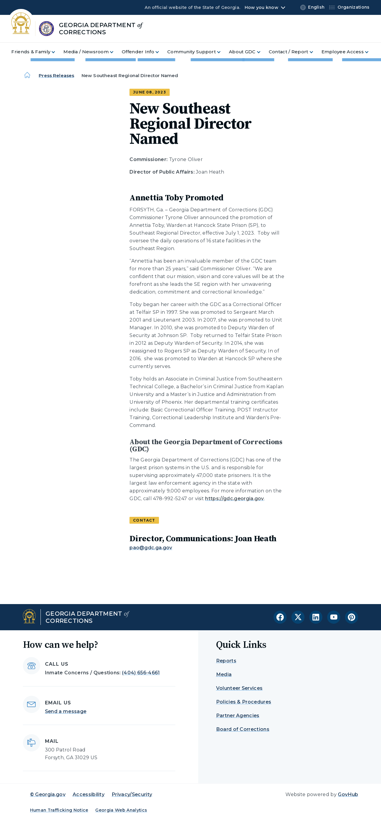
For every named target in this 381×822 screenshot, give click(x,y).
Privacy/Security (132, 794)
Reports (226, 661)
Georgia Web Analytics (121, 810)
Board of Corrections (242, 729)
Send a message (65, 711)
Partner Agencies (238, 715)
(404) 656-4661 (141, 673)
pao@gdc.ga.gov (150, 547)
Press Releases (56, 75)
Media (224, 674)
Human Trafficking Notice (59, 810)
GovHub (348, 794)
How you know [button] (261, 7)
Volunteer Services (239, 688)
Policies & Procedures (243, 702)
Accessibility (88, 794)
